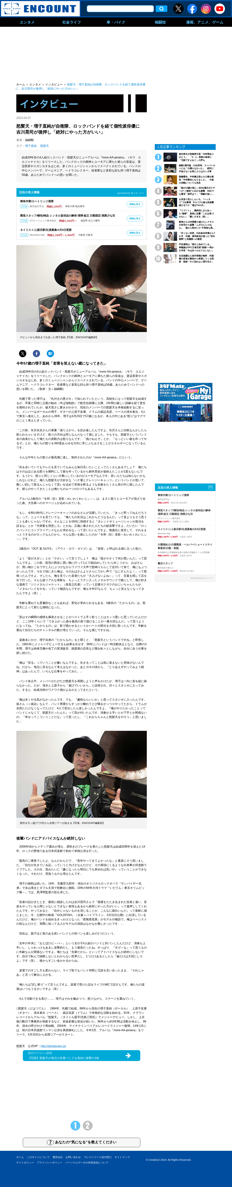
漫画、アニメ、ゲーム (204, 22)
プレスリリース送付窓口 (98, 1157)
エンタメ (27, 22)
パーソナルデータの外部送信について (86, 1162)
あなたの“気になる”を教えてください (82, 1142)
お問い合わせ (73, 1157)
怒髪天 (44, 145)
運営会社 (58, 1157)
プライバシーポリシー (49, 1162)
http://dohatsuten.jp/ (53, 1046)
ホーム (20, 1157)
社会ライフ (71, 22)
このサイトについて (38, 1157)
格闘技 (160, 22)
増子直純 (31, 145)
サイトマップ (122, 1157)
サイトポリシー (25, 1162)
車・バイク (116, 22)
